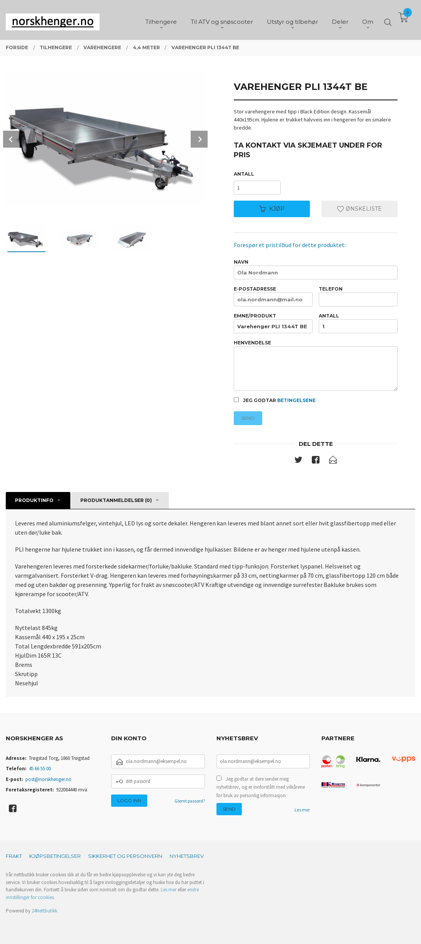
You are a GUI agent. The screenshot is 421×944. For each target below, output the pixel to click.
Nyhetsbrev (187, 856)
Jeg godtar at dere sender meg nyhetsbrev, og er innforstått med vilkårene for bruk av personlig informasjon (260, 787)
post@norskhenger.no (48, 779)
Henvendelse (316, 365)
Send (248, 418)
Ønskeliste (359, 208)
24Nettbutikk (44, 910)
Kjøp (272, 208)
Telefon (358, 296)
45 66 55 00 (40, 768)
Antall (244, 174)
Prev (11, 139)
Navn (316, 269)
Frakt (14, 856)
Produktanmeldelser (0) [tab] (116, 500)
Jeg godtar (275, 400)
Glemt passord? (190, 801)
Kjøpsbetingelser (55, 856)
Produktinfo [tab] (34, 500)
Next (199, 139)
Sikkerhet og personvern (125, 856)
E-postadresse (273, 296)
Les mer (302, 810)
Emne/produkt (273, 323)
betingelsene (296, 400)
